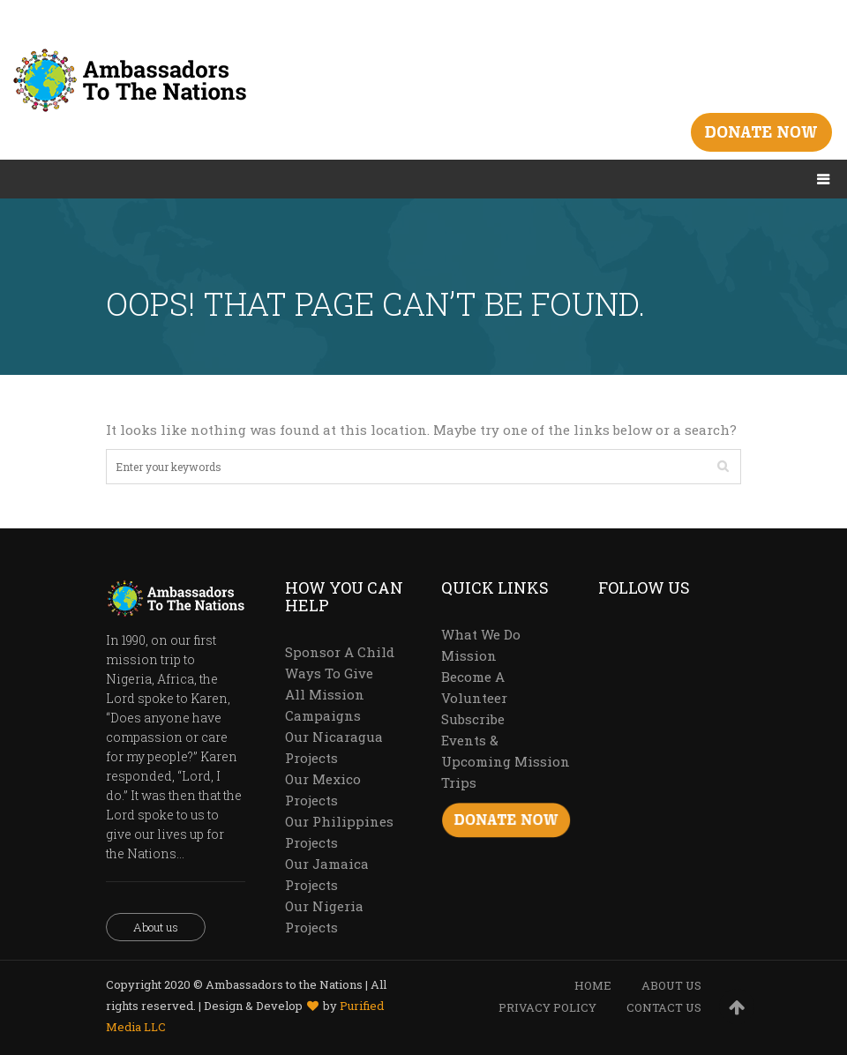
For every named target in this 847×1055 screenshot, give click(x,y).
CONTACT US (663, 1007)
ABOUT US (671, 985)
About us (155, 927)
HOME (592, 985)
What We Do (481, 634)
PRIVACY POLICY (547, 1007)
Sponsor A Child (339, 652)
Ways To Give (329, 673)
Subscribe (473, 719)
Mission (469, 655)
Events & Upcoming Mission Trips (505, 761)
